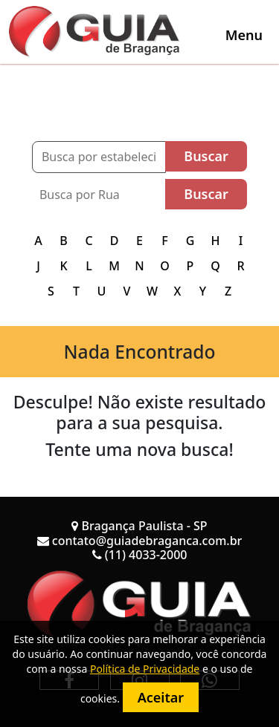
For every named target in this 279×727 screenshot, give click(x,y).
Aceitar (161, 697)
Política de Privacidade (144, 669)
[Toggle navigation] (244, 35)
